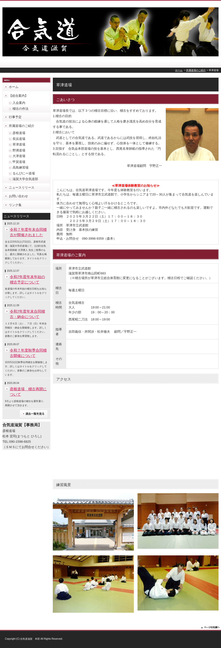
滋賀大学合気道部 (25, 179)
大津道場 (19, 156)
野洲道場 (19, 150)
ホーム (178, 70)
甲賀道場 (19, 162)
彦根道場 (19, 133)
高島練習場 (20, 167)
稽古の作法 (20, 108)
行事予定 (15, 117)
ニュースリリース (21, 187)
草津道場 (19, 144)
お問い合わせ (18, 196)
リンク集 (15, 205)
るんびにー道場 (24, 173)
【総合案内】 (18, 96)
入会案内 (19, 103)
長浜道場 (19, 139)
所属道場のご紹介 (196, 70)
